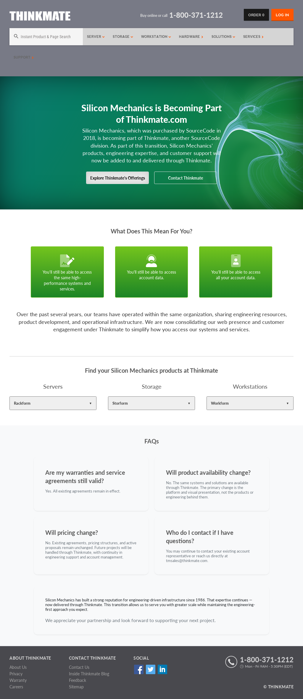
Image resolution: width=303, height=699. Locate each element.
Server (96, 36)
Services (253, 36)
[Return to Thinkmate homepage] (39, 17)
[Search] (46, 36)
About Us (18, 667)
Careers (16, 686)
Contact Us (79, 667)
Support (24, 57)
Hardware (191, 36)
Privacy (15, 673)
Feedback (77, 680)
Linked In (162, 669)
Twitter (150, 669)
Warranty (18, 680)
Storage (123, 36)
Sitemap (76, 686)
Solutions (224, 36)
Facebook (138, 669)
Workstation (156, 36)
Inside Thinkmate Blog (89, 673)
